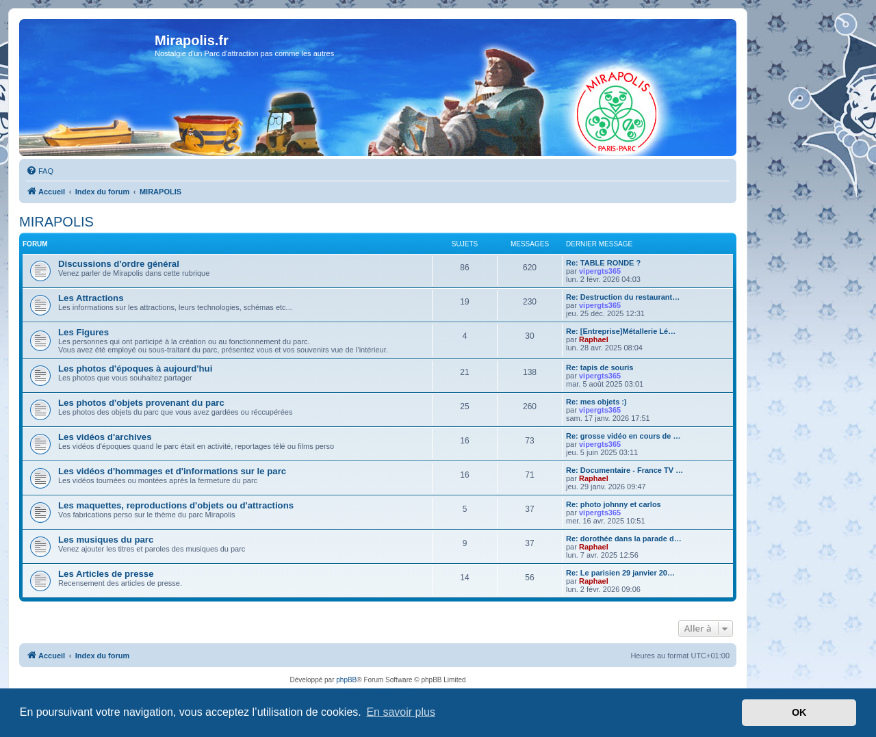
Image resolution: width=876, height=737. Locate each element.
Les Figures (83, 332)
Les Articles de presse (106, 574)
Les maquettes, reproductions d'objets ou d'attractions (176, 505)
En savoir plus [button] (400, 712)
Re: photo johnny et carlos (613, 504)
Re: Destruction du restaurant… (623, 297)
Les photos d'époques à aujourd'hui (135, 368)
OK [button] (799, 712)
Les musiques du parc (105, 539)
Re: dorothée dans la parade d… (624, 538)
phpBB (346, 680)
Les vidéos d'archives (105, 437)
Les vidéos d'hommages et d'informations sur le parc (172, 471)
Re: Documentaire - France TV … (624, 470)
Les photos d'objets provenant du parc (141, 403)
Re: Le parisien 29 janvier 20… (620, 573)
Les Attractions (91, 298)
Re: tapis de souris (599, 367)
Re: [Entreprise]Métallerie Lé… (620, 331)
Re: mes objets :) (596, 402)
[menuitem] (39, 171)
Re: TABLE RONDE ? (603, 263)
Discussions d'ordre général (118, 264)
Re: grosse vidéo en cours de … (623, 436)
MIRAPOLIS (56, 221)
